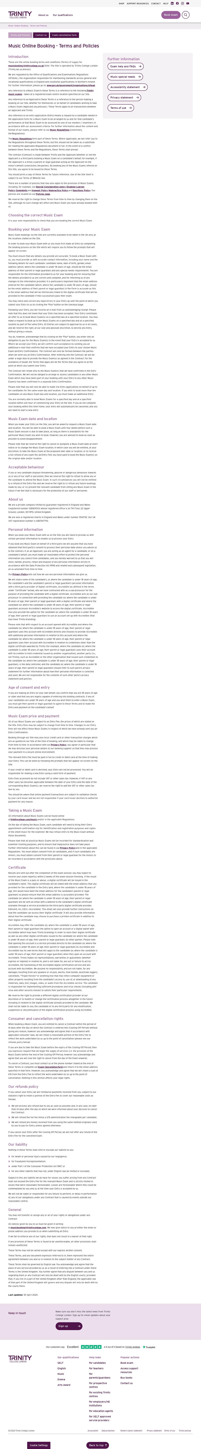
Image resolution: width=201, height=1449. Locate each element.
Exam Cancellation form (50, 1067)
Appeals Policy (40, 190)
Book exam (126, 1363)
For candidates (97, 1363)
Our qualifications (68, 1357)
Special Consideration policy (51, 187)
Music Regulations (59, 130)
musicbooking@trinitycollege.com (28, 1227)
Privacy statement (121, 97)
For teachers (96, 1368)
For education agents (101, 1411)
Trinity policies (185, 1431)
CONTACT (156, 3)
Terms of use (118, 107)
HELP (165, 3)
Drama (61, 1379)
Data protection (108, 1431)
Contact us (126, 1383)
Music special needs (122, 76)
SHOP (121, 3)
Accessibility (93, 1431)
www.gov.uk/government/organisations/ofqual (71, 85)
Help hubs (95, 1357)
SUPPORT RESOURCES (138, 3)
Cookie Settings (39, 1445)
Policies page (43, 194)
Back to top (96, 1445)
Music (60, 1374)
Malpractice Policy (58, 190)
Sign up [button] (63, 1326)
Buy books (126, 1377)
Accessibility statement (125, 87)
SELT (60, 1363)
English (61, 1368)
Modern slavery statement (131, 1431)
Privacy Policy (20, 574)
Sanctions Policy (81, 190)
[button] (20, 35)
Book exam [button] (171, 14)
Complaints (21, 190)
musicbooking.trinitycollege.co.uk (26, 65)
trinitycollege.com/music (24, 819)
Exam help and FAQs (123, 66)
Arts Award (63, 1385)
